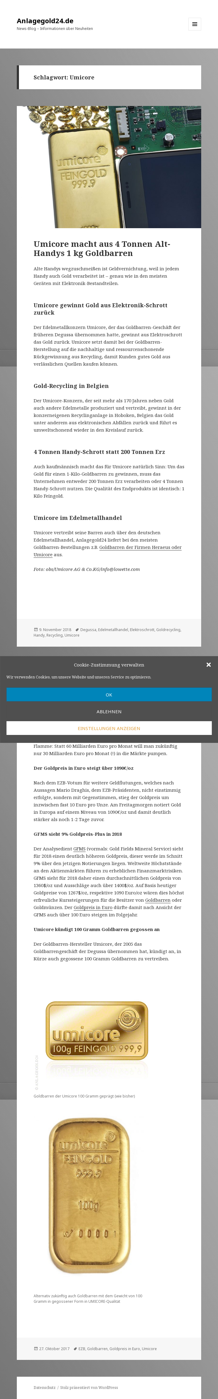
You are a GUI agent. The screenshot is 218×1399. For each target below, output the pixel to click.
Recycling (54, 635)
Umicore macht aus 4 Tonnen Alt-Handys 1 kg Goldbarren (102, 248)
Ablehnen (109, 711)
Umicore (72, 635)
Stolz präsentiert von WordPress (89, 1387)
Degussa (88, 629)
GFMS (79, 849)
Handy (39, 635)
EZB (82, 1348)
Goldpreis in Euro (93, 907)
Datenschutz (45, 1387)
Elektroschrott (142, 629)
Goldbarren (158, 900)
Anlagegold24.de (45, 20)
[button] (208, 665)
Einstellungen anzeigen (109, 728)
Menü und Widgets (195, 30)
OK (109, 695)
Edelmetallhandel (113, 629)
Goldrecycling (168, 629)
